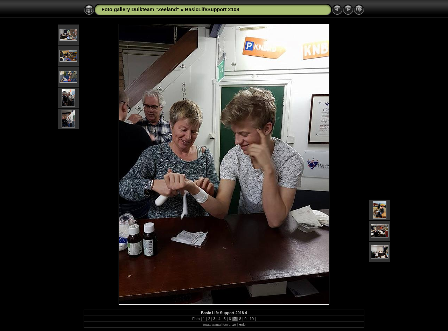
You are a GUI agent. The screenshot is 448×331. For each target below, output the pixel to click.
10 (251, 319)
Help (242, 324)
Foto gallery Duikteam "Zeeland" (140, 9)
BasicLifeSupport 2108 (212, 9)
